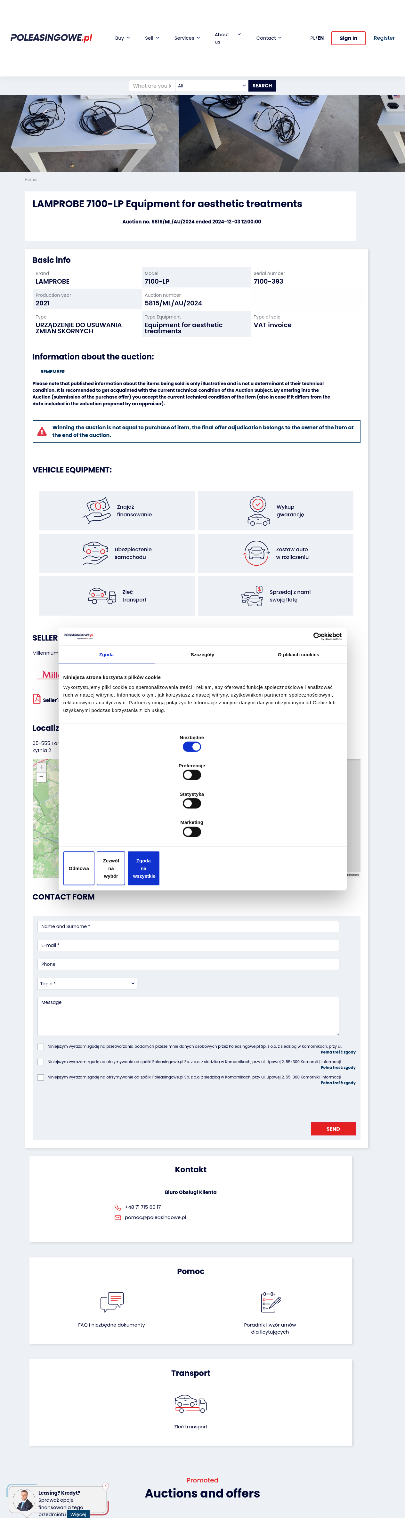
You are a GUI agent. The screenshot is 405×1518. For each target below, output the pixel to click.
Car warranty (161, 1410)
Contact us (219, 1456)
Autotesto (157, 1468)
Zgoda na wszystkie (296, 825)
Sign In (348, 15)
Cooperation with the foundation (226, 1422)
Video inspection (165, 1427)
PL (313, 15)
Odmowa (109, 825)
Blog (212, 1410)
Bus (29, 1419)
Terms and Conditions (219, 1485)
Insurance (158, 1419)
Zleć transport (324, 1080)
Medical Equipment (46, 1457)
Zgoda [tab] (106, 705)
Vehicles (34, 1401)
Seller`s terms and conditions (74, 651)
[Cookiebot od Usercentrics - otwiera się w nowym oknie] (314, 687)
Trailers (33, 1410)
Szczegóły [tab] (202, 705)
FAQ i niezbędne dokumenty (176, 1084)
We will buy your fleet (104, 1404)
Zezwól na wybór (202, 825)
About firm (219, 1401)
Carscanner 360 (164, 1451)
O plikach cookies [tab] (298, 705)
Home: (31, 179)
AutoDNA (156, 1459)
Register (216, 1465)
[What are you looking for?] (143, 40)
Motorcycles (38, 1474)
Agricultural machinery (38, 1445)
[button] (398, 86)
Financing (157, 1401)
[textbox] (203, 39)
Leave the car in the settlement (108, 1419)
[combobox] (203, 40)
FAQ (211, 1474)
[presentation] (86, 959)
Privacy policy (222, 1497)
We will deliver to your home (165, 1439)
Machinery (36, 1465)
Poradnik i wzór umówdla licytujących (229, 1087)
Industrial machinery (37, 1430)
